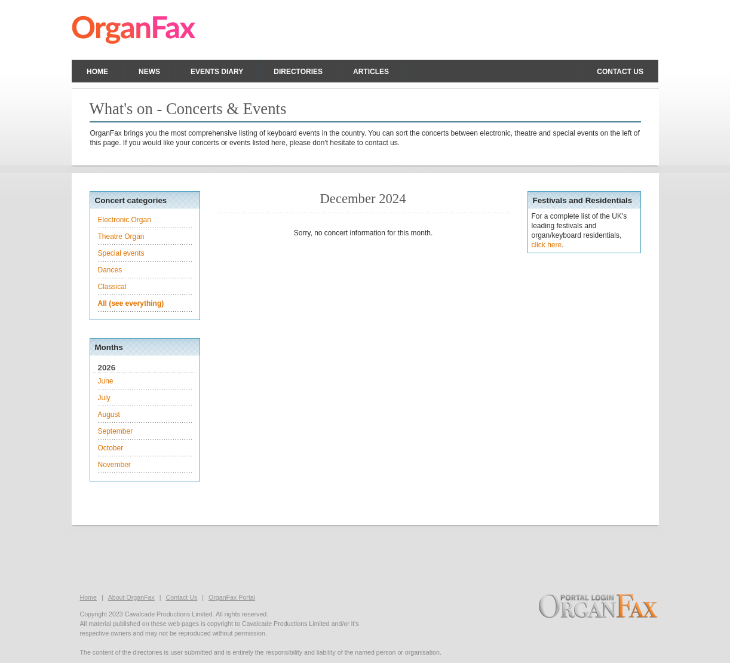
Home (97, 71)
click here (547, 245)
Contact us (620, 71)
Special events (121, 253)
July (104, 398)
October (111, 448)
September (115, 431)
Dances (110, 270)
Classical (112, 287)
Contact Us (182, 597)
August (109, 414)
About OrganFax (131, 597)
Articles (371, 71)
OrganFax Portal (231, 597)
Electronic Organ (124, 220)
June (106, 381)
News (149, 71)
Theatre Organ (121, 236)
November (114, 465)
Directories (298, 71)
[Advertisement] (365, 558)
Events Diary (217, 71)
